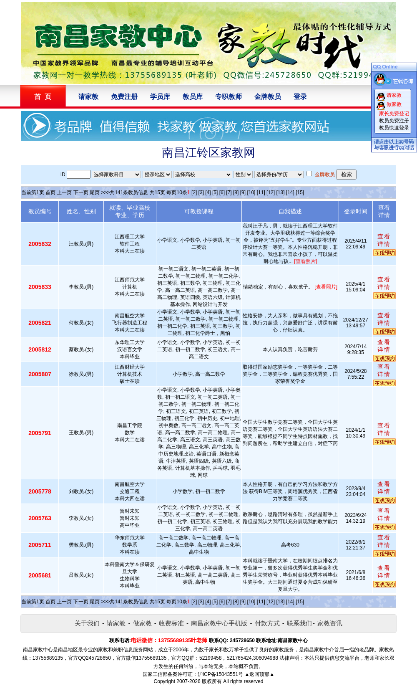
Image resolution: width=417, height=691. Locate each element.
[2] (194, 192)
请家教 (88, 96)
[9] (243, 192)
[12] (270, 192)
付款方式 (267, 623)
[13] (280, 192)
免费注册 (124, 96)
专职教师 (228, 96)
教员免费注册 (394, 121)
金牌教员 (267, 96)
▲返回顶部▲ (259, 674)
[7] (228, 192)
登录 (300, 96)
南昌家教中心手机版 (219, 623)
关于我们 (87, 623)
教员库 (193, 96)
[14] (290, 192)
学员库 (160, 96)
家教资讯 (329, 623)
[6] (222, 192)
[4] (208, 192)
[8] (236, 192)
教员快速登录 (394, 128)
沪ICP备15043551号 (220, 674)
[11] (261, 192)
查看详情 (384, 240)
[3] (201, 192)
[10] (251, 192)
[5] (215, 192)
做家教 (142, 623)
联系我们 (299, 623)
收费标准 (171, 623)
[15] (300, 192)
